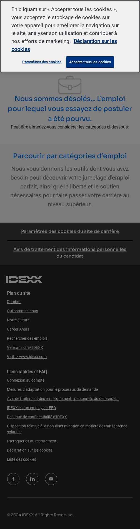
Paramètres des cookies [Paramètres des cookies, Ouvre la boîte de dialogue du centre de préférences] (41, 62)
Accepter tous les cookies (90, 62)
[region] (70, 36)
